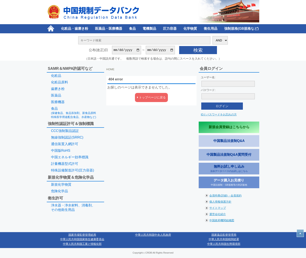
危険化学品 (59, 192)
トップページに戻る (151, 98)
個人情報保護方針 (220, 202)
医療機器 (58, 102)
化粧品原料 (59, 83)
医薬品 (56, 96)
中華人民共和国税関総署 (224, 239)
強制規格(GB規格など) (241, 28)
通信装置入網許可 (64, 144)
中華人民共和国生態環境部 (223, 244)
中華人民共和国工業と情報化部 (82, 244)
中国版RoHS (60, 151)
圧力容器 (170, 28)
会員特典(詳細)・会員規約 (225, 196)
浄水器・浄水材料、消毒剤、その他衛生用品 (73, 208)
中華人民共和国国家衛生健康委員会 (82, 239)
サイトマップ (217, 208)
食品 (132, 28)
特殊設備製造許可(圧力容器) (72, 171)
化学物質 (190, 28)
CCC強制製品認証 (65, 131)
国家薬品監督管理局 (223, 235)
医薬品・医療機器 (108, 28)
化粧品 (56, 76)
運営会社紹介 (217, 214)
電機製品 (149, 28)
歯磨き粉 (58, 89)
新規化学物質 (61, 185)
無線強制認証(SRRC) (67, 138)
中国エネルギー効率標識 (69, 158)
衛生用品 (210, 28)
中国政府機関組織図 (221, 221)
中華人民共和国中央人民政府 (153, 235)
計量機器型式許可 (64, 164)
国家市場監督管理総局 (82, 235)
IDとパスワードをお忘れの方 (219, 115)
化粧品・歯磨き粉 (74, 28)
